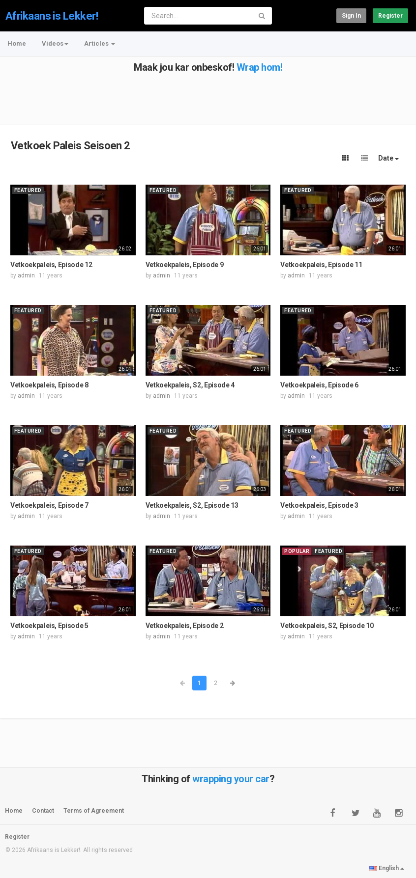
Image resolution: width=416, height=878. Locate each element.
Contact (43, 810)
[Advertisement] (207, 95)
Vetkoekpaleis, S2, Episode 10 (326, 626)
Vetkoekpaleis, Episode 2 (185, 626)
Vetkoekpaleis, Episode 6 (319, 385)
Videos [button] (55, 43)
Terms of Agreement (93, 810)
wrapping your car (230, 779)
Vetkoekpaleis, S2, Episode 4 (190, 385)
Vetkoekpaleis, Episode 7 (49, 505)
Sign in (351, 15)
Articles (99, 43)
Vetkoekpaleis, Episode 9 (185, 265)
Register (390, 15)
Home (16, 43)
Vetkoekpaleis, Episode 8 (49, 385)
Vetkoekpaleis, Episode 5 (49, 626)
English (386, 868)
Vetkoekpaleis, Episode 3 (319, 505)
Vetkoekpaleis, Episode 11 (321, 265)
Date (388, 158)
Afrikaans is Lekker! (51, 16)
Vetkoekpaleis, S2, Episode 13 (192, 505)
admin (26, 275)
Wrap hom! (260, 67)
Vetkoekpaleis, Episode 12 (51, 265)
